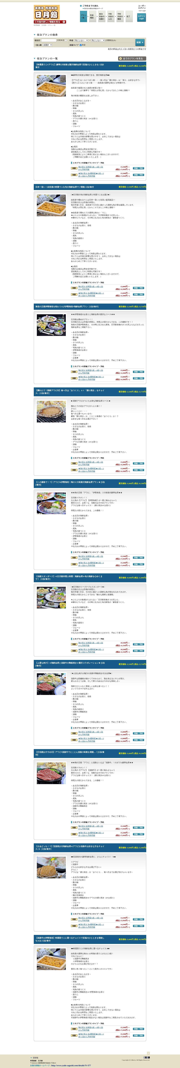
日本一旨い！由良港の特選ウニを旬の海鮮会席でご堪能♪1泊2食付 (64, 187)
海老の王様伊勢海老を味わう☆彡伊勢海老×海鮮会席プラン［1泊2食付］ (67, 306)
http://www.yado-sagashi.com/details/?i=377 (71, 1065)
